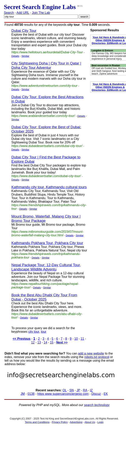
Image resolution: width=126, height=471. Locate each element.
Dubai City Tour (24, 31)
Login (100, 422)
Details (15, 55)
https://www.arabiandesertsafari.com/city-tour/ (43, 115)
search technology (97, 405)
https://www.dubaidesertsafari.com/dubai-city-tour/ (46, 176)
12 (33, 342)
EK (106, 393)
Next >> (62, 342)
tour (43, 331)
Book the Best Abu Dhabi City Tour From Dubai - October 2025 (44, 297)
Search (9, 12)
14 (45, 342)
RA (85, 390)
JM (23, 393)
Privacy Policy (60, 422)
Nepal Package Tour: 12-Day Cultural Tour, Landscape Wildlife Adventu (46, 267)
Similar (25, 55)
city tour (33, 331)
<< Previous (22, 338)
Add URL (22, 12)
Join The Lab (41, 12)
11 (82, 338)
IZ (91, 390)
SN (71, 390)
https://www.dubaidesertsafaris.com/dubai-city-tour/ (46, 146)
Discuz (96, 393)
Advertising (76, 422)
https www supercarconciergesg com (63, 393)
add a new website (91, 353)
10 (76, 338)
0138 (31, 393)
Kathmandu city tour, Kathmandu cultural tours (49, 187)
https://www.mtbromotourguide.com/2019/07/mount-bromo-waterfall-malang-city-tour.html (47, 233)
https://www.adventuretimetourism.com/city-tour (44, 85)
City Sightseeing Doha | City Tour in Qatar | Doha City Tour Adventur (46, 65)
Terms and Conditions (37, 422)
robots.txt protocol (96, 357)
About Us (90, 422)
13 (39, 342)
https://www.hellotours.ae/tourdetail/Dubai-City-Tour (47, 52)
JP (78, 390)
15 (52, 342)
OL (65, 390)
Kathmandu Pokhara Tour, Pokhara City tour (47, 243)
